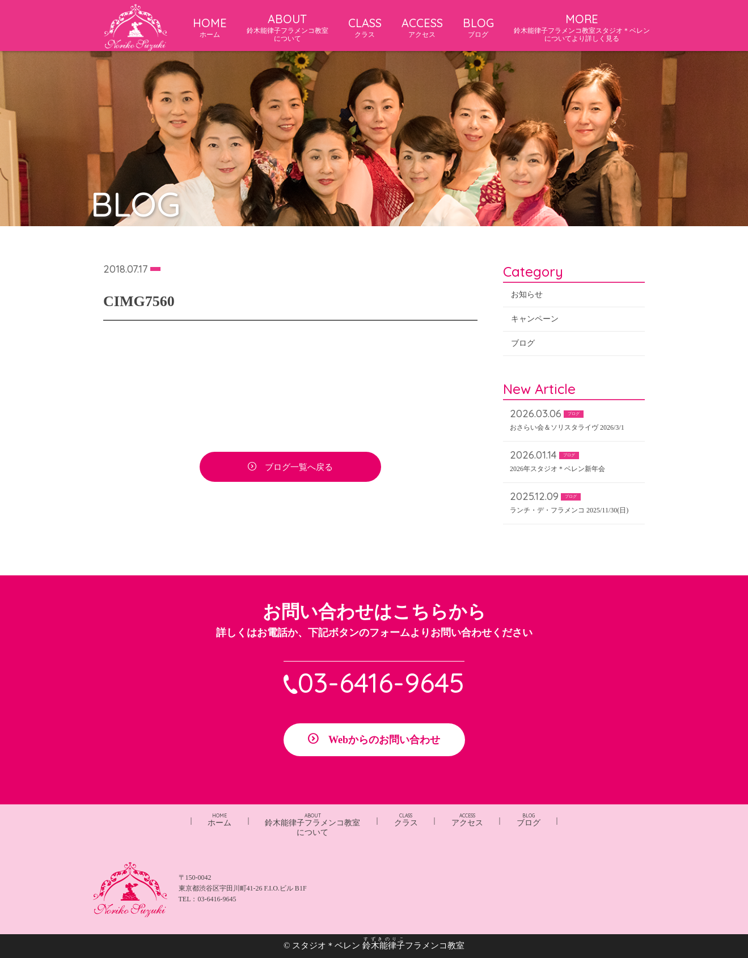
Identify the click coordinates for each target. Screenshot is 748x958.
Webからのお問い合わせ (384, 739)
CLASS (365, 27)
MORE (582, 27)
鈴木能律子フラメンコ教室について (312, 825)
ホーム (219, 820)
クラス (406, 820)
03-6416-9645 (381, 682)
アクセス (467, 820)
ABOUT (287, 27)
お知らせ (527, 295)
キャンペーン (535, 319)
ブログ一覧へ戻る (299, 467)
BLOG (478, 27)
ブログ (523, 344)
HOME (210, 27)
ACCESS (422, 27)
